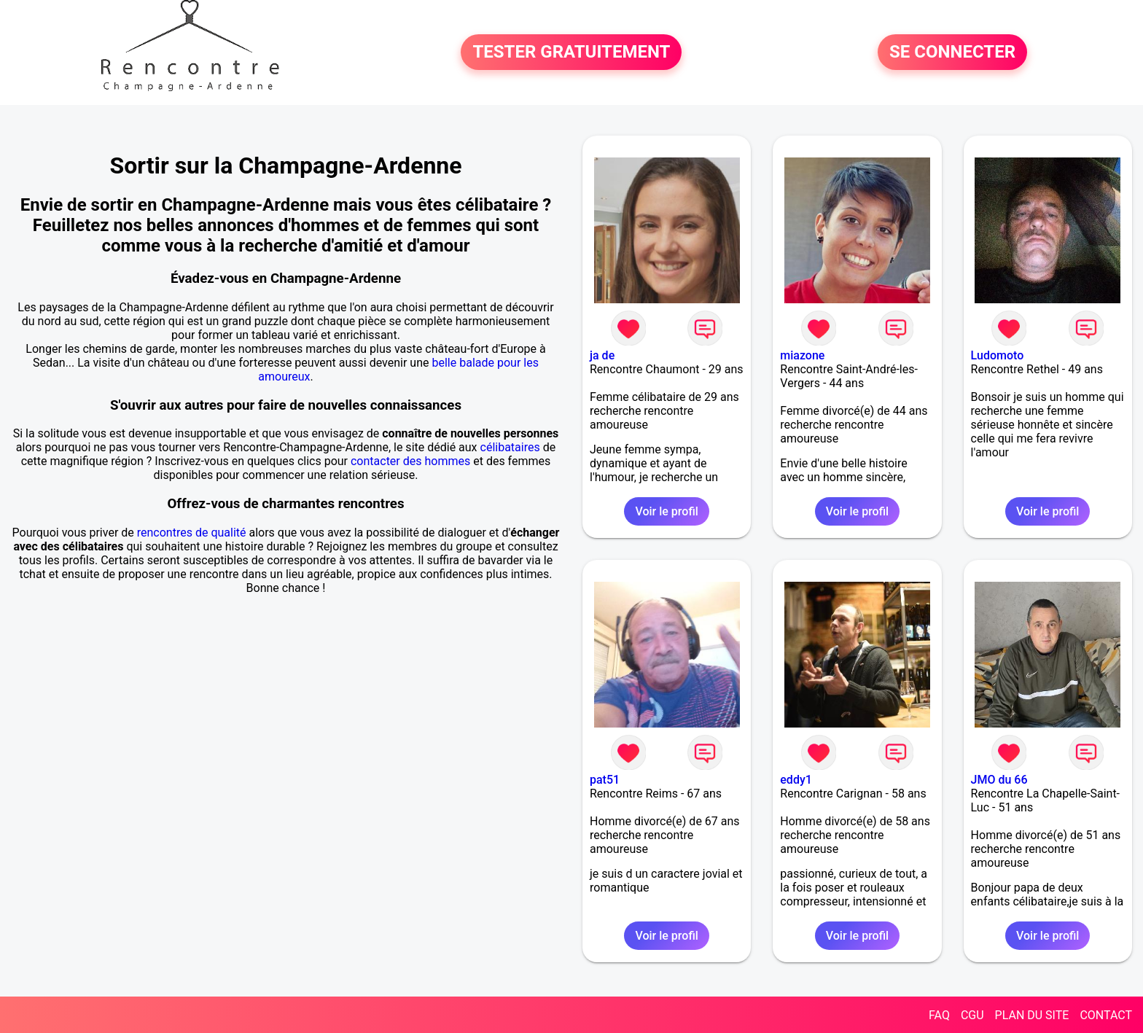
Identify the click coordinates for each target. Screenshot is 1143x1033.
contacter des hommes (410, 461)
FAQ (939, 1015)
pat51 (605, 780)
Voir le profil (666, 511)
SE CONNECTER (952, 52)
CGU (972, 1015)
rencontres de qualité (191, 532)
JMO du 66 (999, 780)
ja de (602, 355)
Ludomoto (997, 355)
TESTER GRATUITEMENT (571, 52)
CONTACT (1106, 1015)
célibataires (510, 447)
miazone (802, 355)
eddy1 (796, 780)
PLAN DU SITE (1032, 1015)
